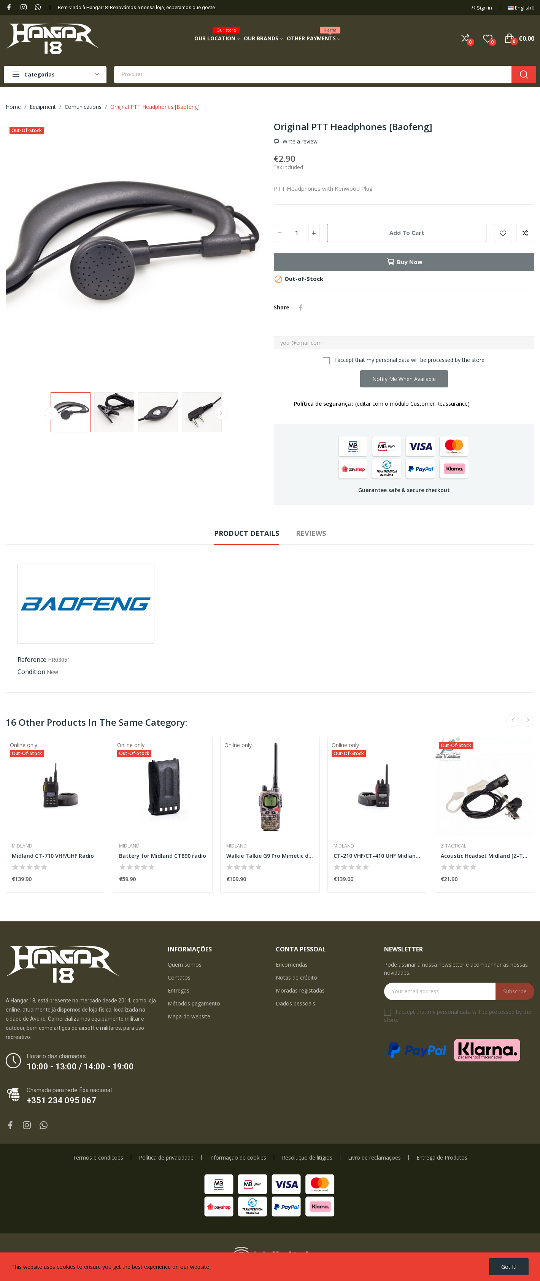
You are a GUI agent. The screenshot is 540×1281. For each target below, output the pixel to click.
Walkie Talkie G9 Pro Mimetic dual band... (270, 855)
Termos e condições (98, 1157)
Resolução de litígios (307, 1157)
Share (300, 307)
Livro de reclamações (374, 1157)
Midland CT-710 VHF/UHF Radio (53, 855)
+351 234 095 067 (61, 1100)
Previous (51, 413)
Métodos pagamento (194, 1003)
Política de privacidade (166, 1157)
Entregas (178, 990)
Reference (31, 659)
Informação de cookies (237, 1157)
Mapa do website (189, 1016)
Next (220, 413)
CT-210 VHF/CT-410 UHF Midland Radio (377, 855)
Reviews (311, 533)
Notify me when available (404, 378)
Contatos (179, 977)
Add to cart (406, 232)
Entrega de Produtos (441, 1157)
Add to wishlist (503, 233)
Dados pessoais (295, 1003)
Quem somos (185, 964)
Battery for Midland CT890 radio (162, 855)
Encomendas (292, 964)
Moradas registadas (300, 990)
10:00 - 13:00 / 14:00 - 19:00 (80, 1066)
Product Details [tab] (246, 533)
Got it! (508, 1266)
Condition (31, 672)
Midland (22, 846)
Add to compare (525, 233)
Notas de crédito (296, 977)
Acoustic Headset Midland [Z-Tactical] (484, 855)
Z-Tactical (453, 846)
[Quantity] (296, 233)
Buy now (404, 261)
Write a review (299, 141)
